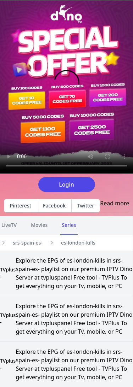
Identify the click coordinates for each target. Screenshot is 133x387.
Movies (39, 225)
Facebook (54, 205)
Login (66, 184)
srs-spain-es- (28, 242)
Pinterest (20, 205)
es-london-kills (78, 242)
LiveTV (9, 225)
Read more (114, 203)
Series (69, 225)
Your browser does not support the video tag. (66, 87)
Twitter (85, 205)
